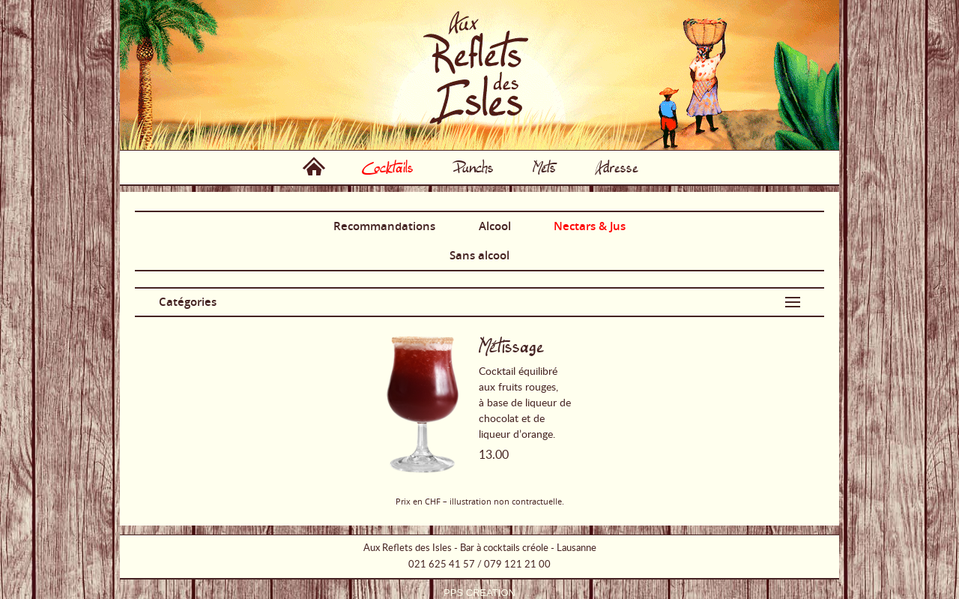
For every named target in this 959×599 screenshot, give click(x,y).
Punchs (473, 167)
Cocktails (388, 167)
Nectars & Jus (590, 226)
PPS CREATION (479, 592)
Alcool (495, 226)
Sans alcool (479, 255)
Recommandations (384, 226)
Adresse (616, 167)
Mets (544, 167)
